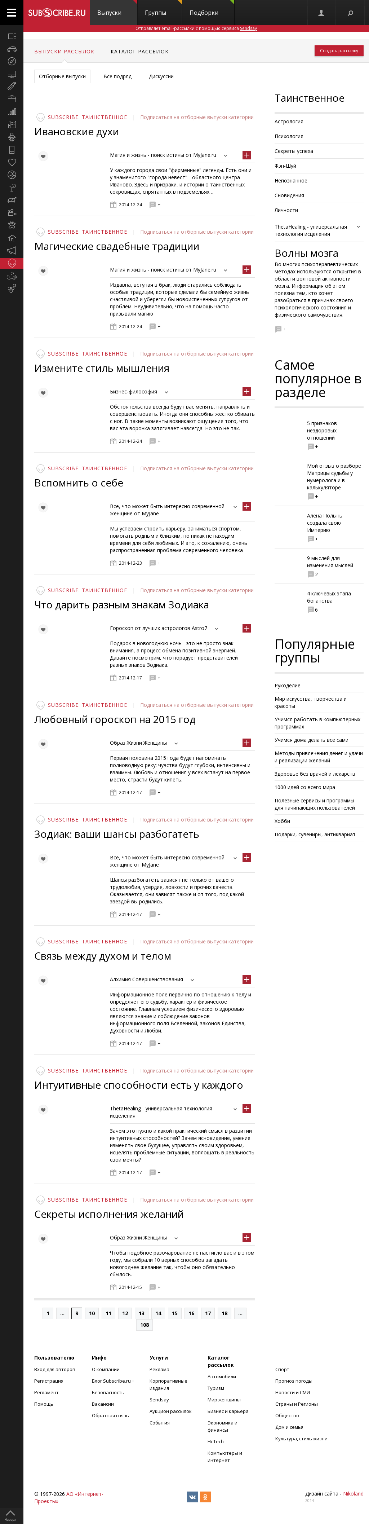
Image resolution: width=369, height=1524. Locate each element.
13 (142, 1313)
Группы (163, 8)
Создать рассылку (339, 51)
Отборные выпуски (62, 76)
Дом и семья (289, 1427)
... (62, 1313)
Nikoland (353, 1493)
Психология (289, 136)
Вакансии (103, 1404)
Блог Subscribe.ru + (113, 1381)
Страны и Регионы (296, 1404)
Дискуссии (161, 76)
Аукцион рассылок (171, 1411)
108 (144, 1324)
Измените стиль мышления (101, 368)
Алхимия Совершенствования (146, 979)
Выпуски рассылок (64, 51)
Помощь (43, 1404)
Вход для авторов (54, 1369)
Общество (287, 1415)
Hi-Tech (216, 1441)
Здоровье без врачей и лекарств (315, 773)
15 (175, 1313)
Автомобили (222, 1376)
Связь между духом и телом (102, 956)
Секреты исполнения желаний (109, 1214)
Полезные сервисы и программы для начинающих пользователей (315, 804)
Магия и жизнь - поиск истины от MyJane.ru (163, 154)
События (160, 1422)
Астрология (289, 121)
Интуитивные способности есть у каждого (138, 1085)
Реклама (159, 1369)
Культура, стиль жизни (301, 1438)
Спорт (282, 1369)
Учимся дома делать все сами (311, 739)
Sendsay (159, 1399)
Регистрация (48, 1381)
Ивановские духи (76, 131)
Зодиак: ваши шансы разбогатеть (116, 834)
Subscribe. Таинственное (87, 117)
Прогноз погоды (293, 1381)
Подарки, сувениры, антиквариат (315, 834)
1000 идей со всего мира (305, 787)
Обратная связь (110, 1415)
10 (92, 1313)
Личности (286, 210)
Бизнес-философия (133, 391)
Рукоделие (288, 685)
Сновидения (289, 195)
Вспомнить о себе (78, 482)
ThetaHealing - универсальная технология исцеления (311, 230)
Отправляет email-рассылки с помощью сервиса (196, 28)
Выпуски (117, 8)
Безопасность (108, 1392)
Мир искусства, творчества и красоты (311, 702)
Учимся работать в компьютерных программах (317, 723)
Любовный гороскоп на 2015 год (115, 719)
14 (158, 1313)
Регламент (46, 1392)
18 (224, 1313)
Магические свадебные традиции (116, 246)
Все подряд (117, 76)
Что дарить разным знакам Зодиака (121, 604)
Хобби (282, 821)
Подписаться (157, 117)
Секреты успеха (294, 150)
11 (108, 1313)
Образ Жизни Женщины (138, 742)
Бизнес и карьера (228, 1411)
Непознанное (291, 180)
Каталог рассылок (140, 51)
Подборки (212, 8)
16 (191, 1313)
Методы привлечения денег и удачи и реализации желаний (319, 757)
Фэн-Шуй (285, 165)
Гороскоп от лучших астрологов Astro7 (158, 628)
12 (125, 1313)
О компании (106, 1369)
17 (208, 1313)
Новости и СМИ (292, 1392)
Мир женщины (224, 1399)
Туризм (216, 1388)
